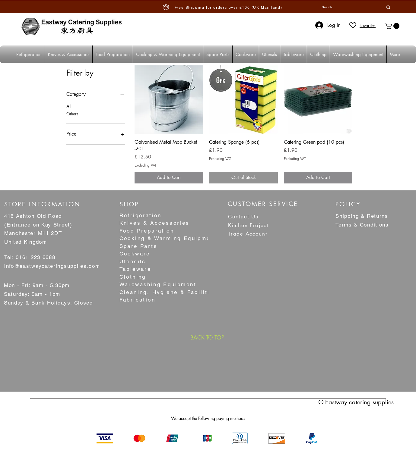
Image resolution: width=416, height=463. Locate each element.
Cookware (134, 254)
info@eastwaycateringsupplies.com (52, 266)
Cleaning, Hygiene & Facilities (168, 292)
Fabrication (137, 300)
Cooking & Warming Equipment (168, 238)
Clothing (132, 277)
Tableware (135, 269)
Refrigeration (140, 215)
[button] (392, 26)
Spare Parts (138, 246)
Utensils (132, 261)
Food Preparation (146, 231)
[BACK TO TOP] (207, 337)
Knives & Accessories (154, 223)
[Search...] (344, 7)
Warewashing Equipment (157, 284)
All (68, 106)
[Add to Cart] (169, 177)
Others (72, 113)
